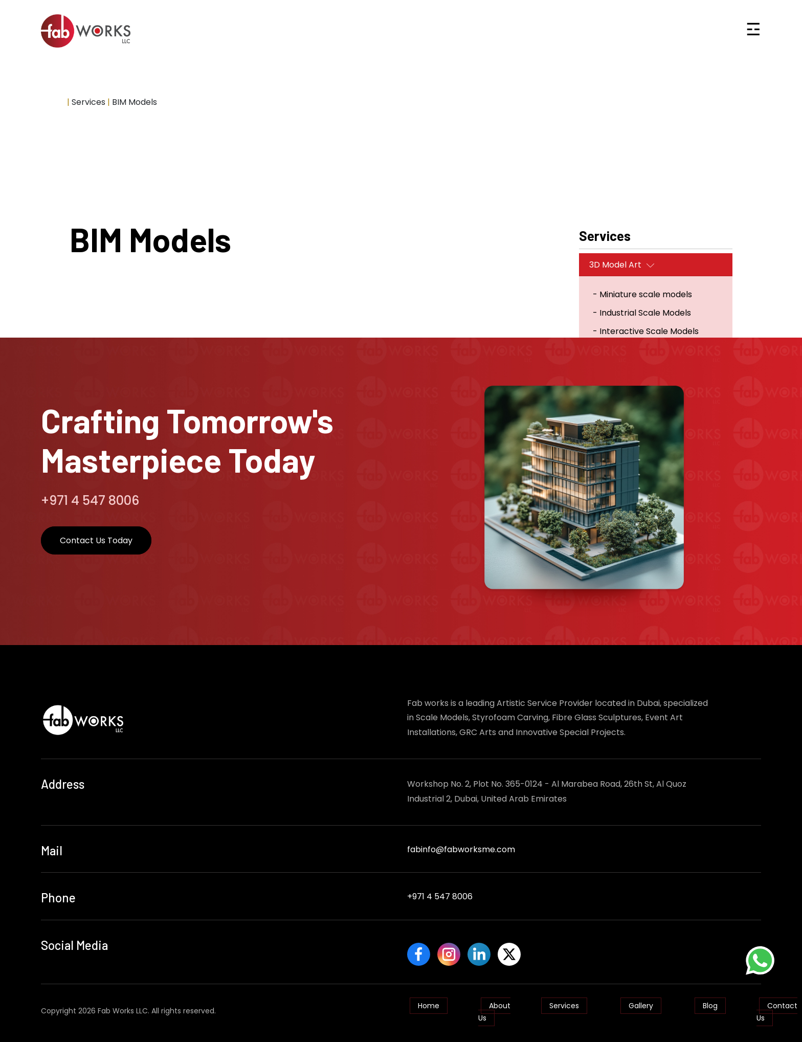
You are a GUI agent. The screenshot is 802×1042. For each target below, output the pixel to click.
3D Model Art (615, 265)
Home (53, 102)
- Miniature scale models (642, 294)
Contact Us (776, 1007)
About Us (494, 1007)
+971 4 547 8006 (440, 896)
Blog (710, 1001)
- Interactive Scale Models (646, 331)
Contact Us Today (96, 540)
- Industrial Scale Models (642, 313)
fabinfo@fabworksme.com (461, 849)
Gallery (641, 1001)
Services (564, 1001)
